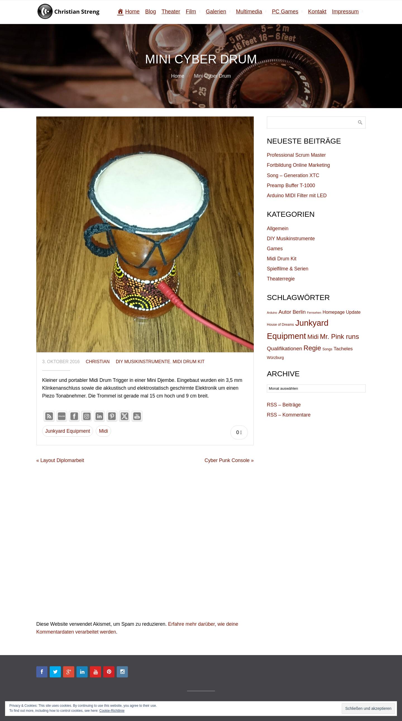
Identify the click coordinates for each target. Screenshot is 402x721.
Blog (150, 11)
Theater (171, 11)
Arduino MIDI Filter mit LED (297, 195)
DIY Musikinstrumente (143, 361)
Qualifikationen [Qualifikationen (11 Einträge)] (284, 348)
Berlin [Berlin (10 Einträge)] (299, 312)
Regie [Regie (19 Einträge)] (312, 348)
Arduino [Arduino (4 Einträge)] (272, 312)
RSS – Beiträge (284, 405)
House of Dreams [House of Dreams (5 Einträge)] (280, 325)
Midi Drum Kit (188, 361)
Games (275, 248)
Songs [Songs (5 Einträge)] (327, 349)
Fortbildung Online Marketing (298, 165)
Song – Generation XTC (293, 175)
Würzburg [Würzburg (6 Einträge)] (275, 357)
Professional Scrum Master (296, 155)
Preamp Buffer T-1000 (291, 185)
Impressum (345, 11)
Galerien (216, 11)
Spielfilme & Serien (287, 269)
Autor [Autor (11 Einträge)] (285, 312)
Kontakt (317, 11)
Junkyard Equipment (67, 431)
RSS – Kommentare (288, 415)
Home (177, 76)
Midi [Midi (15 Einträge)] (313, 336)
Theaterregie (281, 279)
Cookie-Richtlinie (112, 711)
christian (97, 361)
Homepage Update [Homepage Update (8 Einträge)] (342, 312)
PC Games (285, 11)
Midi (103, 431)
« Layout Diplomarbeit (60, 460)
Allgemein (277, 228)
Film (191, 11)
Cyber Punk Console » (229, 460)
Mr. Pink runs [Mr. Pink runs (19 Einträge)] (339, 336)
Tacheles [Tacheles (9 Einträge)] (343, 348)
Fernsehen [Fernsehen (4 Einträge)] (314, 312)
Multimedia (249, 11)
